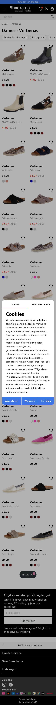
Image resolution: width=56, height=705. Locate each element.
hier (41, 376)
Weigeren (29, 400)
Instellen (46, 400)
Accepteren (11, 400)
